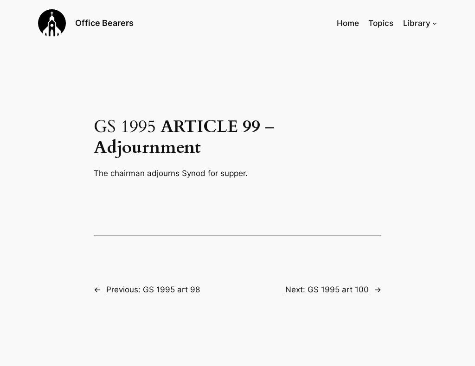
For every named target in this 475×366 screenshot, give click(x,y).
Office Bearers (104, 23)
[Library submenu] (434, 23)
